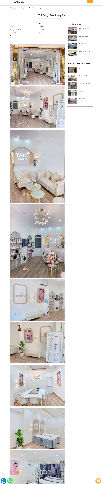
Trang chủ (13, 8)
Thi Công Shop (23, 8)
